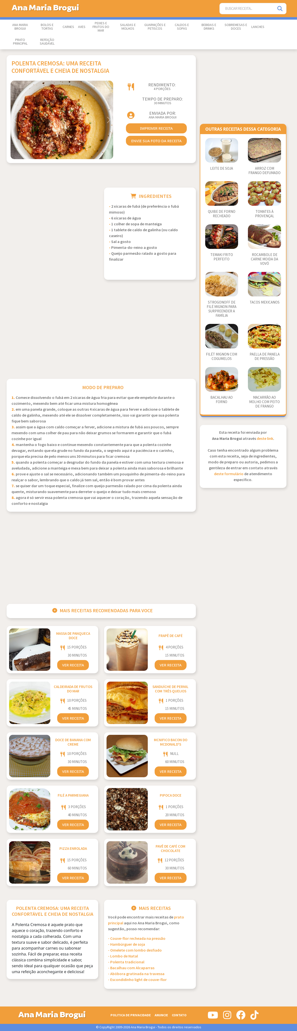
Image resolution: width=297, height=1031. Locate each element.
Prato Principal (20, 42)
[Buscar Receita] (246, 8)
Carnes (68, 27)
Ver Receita (73, 664)
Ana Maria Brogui (20, 27)
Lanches (257, 27)
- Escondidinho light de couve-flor (137, 979)
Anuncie (161, 1015)
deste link (265, 438)
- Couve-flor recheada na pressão (136, 938)
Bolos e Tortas (47, 27)
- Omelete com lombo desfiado (135, 950)
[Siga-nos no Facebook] (240, 1017)
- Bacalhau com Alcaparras (131, 968)
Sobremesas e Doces (236, 27)
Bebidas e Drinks (209, 27)
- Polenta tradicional (126, 962)
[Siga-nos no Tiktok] (254, 1017)
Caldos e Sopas (182, 27)
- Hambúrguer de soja (126, 944)
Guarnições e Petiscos (155, 27)
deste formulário (228, 474)
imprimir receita (156, 128)
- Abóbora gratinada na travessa (136, 974)
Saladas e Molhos (128, 27)
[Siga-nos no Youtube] (213, 1017)
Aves (81, 27)
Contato (179, 1015)
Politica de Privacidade (130, 1015)
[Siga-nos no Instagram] (227, 1017)
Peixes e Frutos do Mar (101, 27)
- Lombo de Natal (123, 956)
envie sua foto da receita (156, 140)
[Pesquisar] (280, 8)
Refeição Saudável (47, 42)
